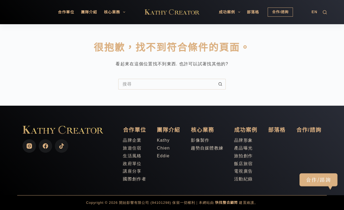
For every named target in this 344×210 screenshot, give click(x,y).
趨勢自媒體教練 (207, 148)
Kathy (163, 140)
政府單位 (132, 163)
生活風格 (132, 156)
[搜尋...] (166, 84)
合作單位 (66, 12)
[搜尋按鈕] (220, 84)
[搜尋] (325, 12)
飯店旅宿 (243, 163)
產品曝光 (243, 148)
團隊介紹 (89, 12)
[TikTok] (61, 146)
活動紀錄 (243, 179)
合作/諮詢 (280, 12)
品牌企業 (132, 140)
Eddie (163, 156)
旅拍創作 (243, 156)
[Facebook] (45, 146)
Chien (163, 148)
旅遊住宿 (132, 148)
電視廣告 (243, 171)
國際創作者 (134, 179)
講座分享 (132, 171)
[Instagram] (29, 146)
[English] (314, 12)
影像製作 (200, 140)
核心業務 (115, 12)
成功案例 (230, 12)
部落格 (253, 12)
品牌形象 (243, 140)
